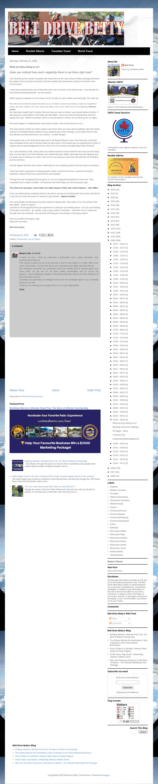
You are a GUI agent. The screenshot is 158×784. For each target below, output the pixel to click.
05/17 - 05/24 (119, 369)
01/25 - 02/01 (119, 451)
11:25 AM (36, 253)
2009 (113, 240)
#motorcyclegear (117, 514)
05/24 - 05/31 (119, 365)
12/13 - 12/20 (119, 251)
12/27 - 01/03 (119, 244)
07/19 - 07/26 (119, 333)
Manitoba (114, 527)
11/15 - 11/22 (119, 267)
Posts (113, 618)
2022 (113, 193)
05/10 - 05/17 (119, 373)
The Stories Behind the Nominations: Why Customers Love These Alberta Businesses (128, 642)
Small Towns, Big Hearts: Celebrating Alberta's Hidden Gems (126, 655)
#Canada (114, 493)
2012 (113, 228)
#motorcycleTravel (118, 511)
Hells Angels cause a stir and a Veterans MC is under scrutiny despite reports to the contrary (53, 476)
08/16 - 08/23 (119, 318)
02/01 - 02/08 (119, 447)
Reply (21, 289)
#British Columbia (118, 490)
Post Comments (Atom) (32, 396)
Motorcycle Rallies (118, 531)
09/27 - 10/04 (119, 294)
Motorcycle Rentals (118, 538)
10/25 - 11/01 (119, 279)
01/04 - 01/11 (119, 463)
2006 (113, 476)
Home (15, 51)
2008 (113, 468)
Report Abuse (115, 561)
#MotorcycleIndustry (119, 497)
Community (22, 239)
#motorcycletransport (119, 521)
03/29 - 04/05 (119, 396)
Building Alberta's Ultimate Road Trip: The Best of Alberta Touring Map (49, 408)
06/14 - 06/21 (119, 353)
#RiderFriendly (116, 504)
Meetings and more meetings (125, 427)
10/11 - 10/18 (119, 287)
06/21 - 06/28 (119, 349)
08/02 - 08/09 (119, 326)
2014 (113, 221)
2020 (113, 197)
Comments (115, 623)
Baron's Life (25, 253)
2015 (113, 217)
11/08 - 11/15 (119, 271)
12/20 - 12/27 (119, 248)
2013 (113, 225)
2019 (113, 201)
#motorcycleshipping (119, 517)
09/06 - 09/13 (119, 306)
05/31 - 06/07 (119, 361)
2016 (113, 213)
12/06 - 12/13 (119, 255)
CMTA (113, 524)
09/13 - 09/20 (119, 302)
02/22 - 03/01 (119, 416)
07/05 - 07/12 (119, 341)
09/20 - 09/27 (119, 298)
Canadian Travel (61, 51)
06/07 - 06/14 (119, 357)
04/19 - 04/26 (119, 384)
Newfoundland (116, 551)
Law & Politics (34, 239)
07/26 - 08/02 (119, 330)
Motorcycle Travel (118, 548)
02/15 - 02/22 (119, 420)
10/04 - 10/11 (119, 291)
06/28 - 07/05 (119, 345)
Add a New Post (115, 571)
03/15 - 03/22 (119, 404)
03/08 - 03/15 (119, 408)
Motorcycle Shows (118, 545)
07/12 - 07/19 (119, 337)
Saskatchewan (116, 555)
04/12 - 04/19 (119, 388)
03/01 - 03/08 (119, 412)
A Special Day (118, 435)
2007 (113, 472)
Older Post (94, 390)
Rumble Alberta (35, 51)
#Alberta (113, 487)
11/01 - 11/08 (119, 275)
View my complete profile (132, 69)
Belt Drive (129, 65)
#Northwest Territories (119, 500)
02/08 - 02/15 (119, 443)
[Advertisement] (55, 362)
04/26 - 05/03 (119, 381)
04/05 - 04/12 (119, 392)
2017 (113, 209)
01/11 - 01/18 (119, 459)
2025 (113, 189)
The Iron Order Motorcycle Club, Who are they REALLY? (50, 486)
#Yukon (113, 507)
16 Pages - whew (120, 431)
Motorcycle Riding (118, 541)
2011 (113, 232)
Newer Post (17, 390)
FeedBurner (133, 692)
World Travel (85, 51)
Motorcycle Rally (117, 534)
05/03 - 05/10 (119, 376)
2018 (113, 205)
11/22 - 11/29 (119, 263)
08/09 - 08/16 (119, 322)
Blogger (106, 775)
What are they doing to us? (124, 423)
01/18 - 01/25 (119, 455)
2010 (113, 236)
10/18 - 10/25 (119, 283)
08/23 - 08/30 (119, 314)
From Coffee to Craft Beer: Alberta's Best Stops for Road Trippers (128, 649)
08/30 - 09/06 (119, 310)
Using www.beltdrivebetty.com (125, 439)
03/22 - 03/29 (119, 400)
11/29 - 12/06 (119, 259)
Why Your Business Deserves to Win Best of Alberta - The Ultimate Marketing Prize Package (128, 662)
